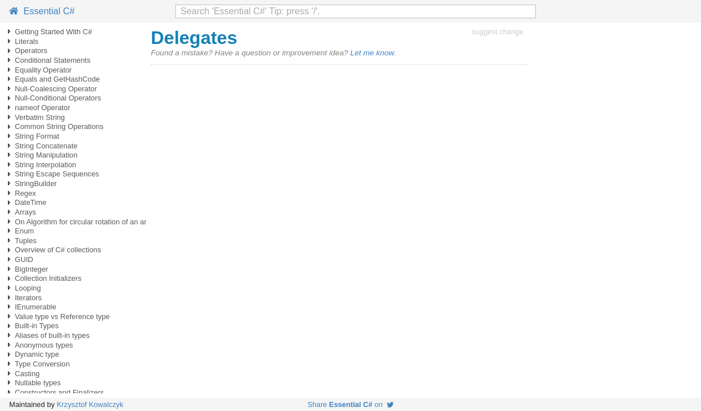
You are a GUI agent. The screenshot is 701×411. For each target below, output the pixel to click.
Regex (25, 193)
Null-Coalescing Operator (56, 88)
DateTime (30, 202)
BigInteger (31, 269)
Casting (27, 373)
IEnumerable (36, 307)
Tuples (26, 240)
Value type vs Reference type (62, 316)
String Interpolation (45, 164)
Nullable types (38, 382)
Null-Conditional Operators (58, 98)
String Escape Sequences (57, 174)
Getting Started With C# (53, 31)
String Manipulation (46, 155)
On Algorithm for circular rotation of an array (86, 221)
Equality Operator (43, 70)
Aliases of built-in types (52, 335)
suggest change (497, 31)
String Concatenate (46, 146)
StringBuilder (36, 183)
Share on (350, 404)
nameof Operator (42, 107)
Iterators (28, 297)
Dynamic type (37, 354)
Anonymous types (44, 345)
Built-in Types (37, 325)
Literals (26, 41)
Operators (31, 50)
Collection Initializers (48, 278)
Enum (24, 231)
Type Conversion (42, 364)
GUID (24, 259)
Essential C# (42, 11)
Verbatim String (40, 117)
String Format (37, 136)
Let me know (372, 53)
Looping (28, 288)
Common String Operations (59, 126)
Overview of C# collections (58, 249)
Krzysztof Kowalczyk (90, 404)
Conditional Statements (52, 60)
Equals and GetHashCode (57, 79)
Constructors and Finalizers (59, 392)
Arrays (25, 212)
